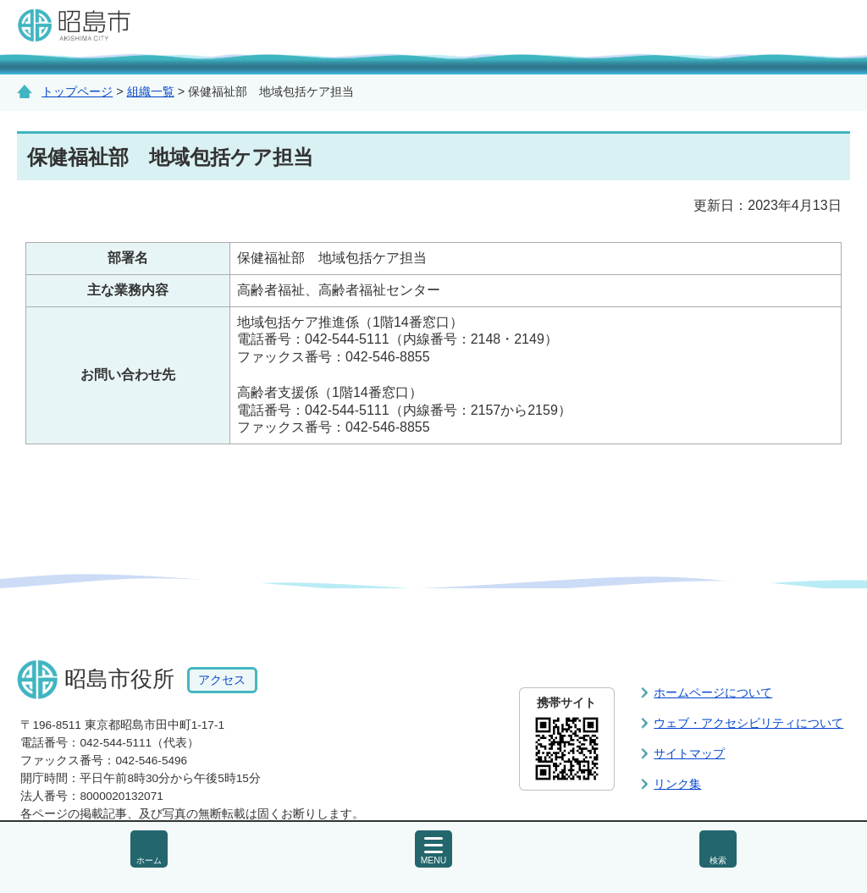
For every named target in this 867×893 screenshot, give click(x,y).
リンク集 (677, 784)
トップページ (77, 91)
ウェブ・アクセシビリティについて (748, 723)
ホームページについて (713, 692)
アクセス (222, 680)
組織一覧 (150, 91)
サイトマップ (689, 753)
